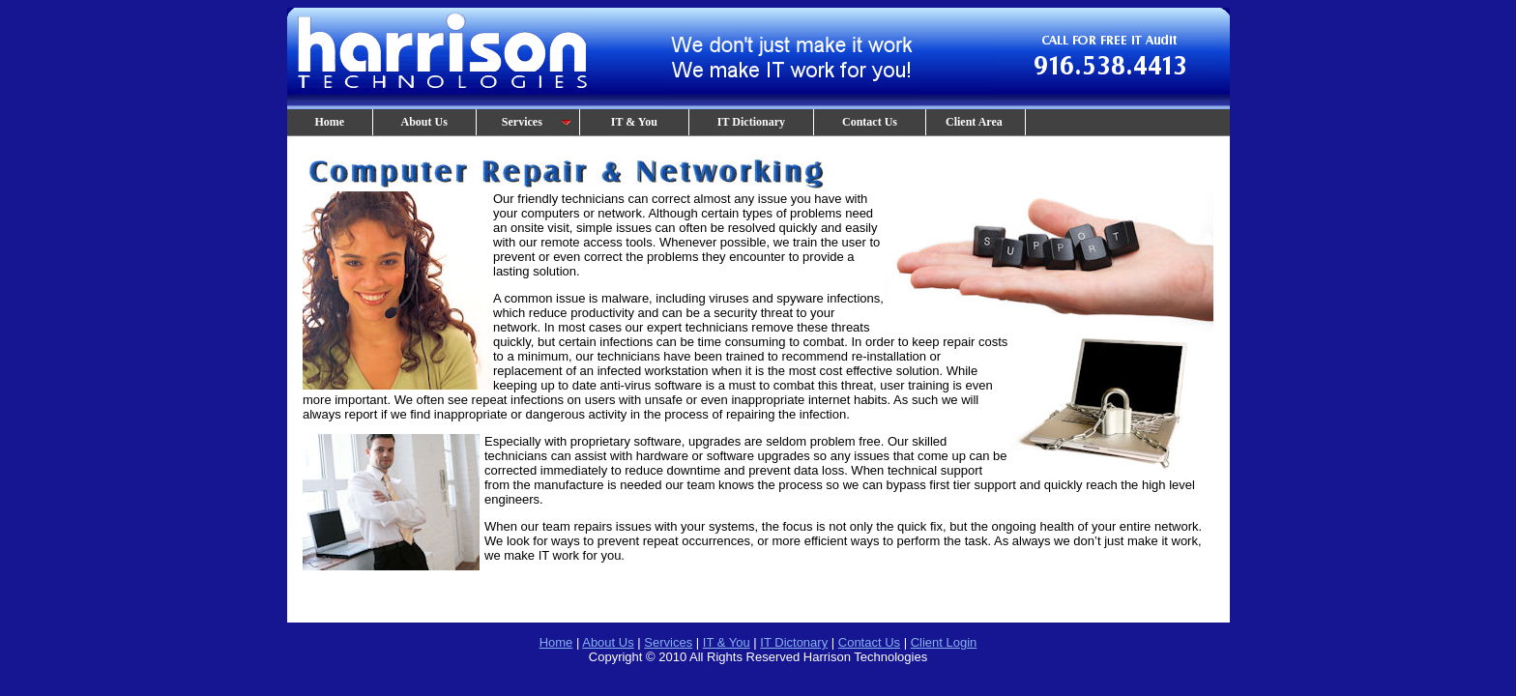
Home (330, 122)
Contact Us (870, 122)
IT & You (634, 122)
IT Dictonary (794, 642)
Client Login (944, 642)
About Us (424, 122)
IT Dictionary (751, 122)
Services (527, 122)
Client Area (975, 122)
